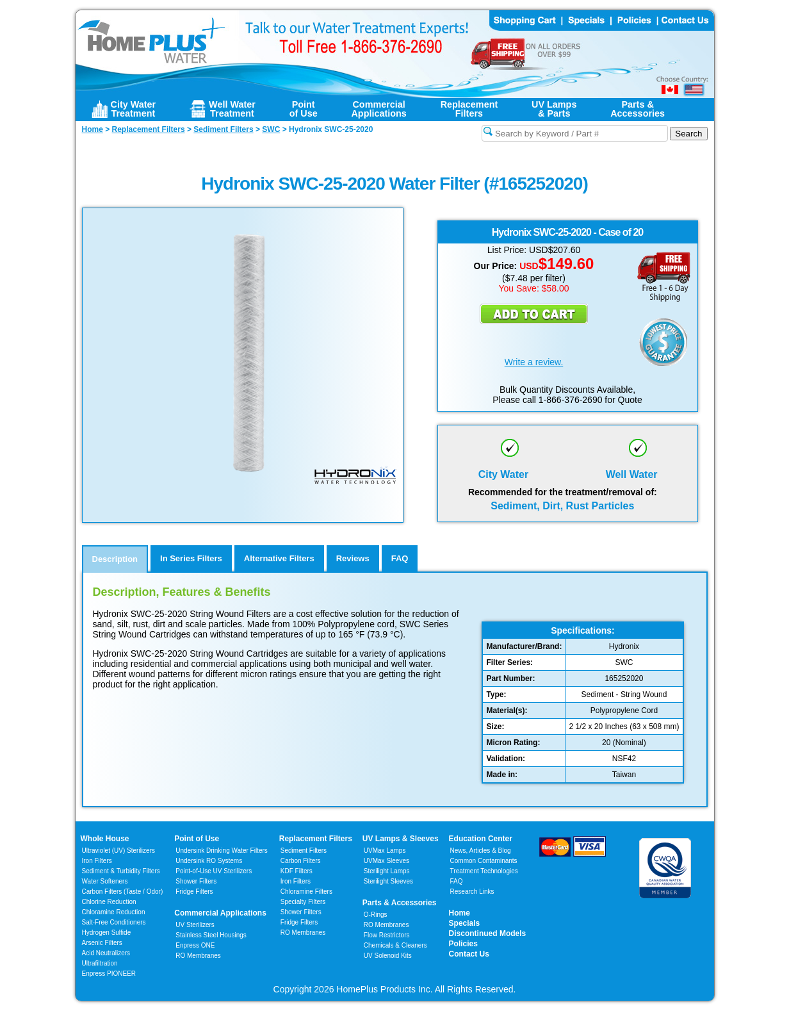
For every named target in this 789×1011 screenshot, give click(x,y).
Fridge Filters (194, 891)
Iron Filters (97, 860)
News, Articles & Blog (480, 850)
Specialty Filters (303, 901)
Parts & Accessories (399, 902)
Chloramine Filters (306, 891)
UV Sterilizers (195, 924)
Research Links (472, 891)
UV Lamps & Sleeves (400, 838)
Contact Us (469, 953)
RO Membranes (198, 955)
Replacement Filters (315, 838)
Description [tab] (115, 559)
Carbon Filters (122, 891)
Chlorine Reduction (109, 901)
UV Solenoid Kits (388, 955)
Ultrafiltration (100, 963)
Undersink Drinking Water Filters (221, 850)
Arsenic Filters (102, 942)
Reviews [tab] (353, 558)
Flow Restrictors (387, 935)
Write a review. (534, 362)
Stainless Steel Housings (211, 935)
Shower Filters (195, 881)
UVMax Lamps (385, 850)
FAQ (456, 881)
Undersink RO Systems (208, 860)
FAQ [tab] (400, 558)
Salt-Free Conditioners (114, 922)
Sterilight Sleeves (388, 881)
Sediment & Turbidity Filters (121, 871)
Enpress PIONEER (109, 973)
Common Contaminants (483, 860)
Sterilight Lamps (387, 871)
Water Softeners (105, 881)
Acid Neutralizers (106, 953)
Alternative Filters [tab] (279, 558)
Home (459, 912)
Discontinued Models (487, 933)
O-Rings (375, 914)
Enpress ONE (195, 945)
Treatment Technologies (484, 871)
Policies (463, 943)
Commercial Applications (220, 912)
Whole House (105, 838)
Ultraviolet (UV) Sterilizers (118, 850)
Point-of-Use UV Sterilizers (213, 871)
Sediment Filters (304, 850)
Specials (464, 923)
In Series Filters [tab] (191, 558)
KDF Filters (297, 871)
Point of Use (196, 838)
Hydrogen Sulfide (106, 932)
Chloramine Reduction (113, 912)
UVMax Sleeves (386, 860)
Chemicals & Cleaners (395, 945)
